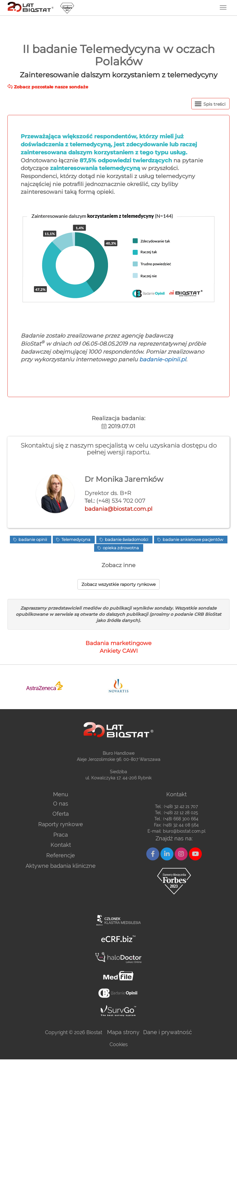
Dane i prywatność (167, 1032)
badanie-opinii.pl (162, 359)
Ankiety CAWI (119, 651)
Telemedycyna (75, 539)
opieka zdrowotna (120, 547)
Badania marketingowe (118, 643)
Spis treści (210, 104)
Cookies (119, 1044)
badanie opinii (32, 539)
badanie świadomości (126, 539)
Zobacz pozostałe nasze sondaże (47, 87)
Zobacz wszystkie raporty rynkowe (118, 584)
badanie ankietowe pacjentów (192, 539)
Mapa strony (123, 1032)
